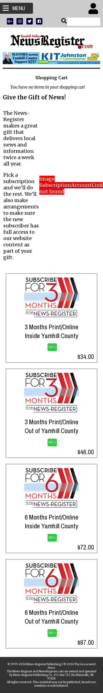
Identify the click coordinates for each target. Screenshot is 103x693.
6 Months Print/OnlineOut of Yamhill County (51, 617)
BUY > (52, 347)
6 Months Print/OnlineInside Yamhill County (51, 521)
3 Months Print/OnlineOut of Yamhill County (51, 426)
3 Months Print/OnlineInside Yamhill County (51, 331)
